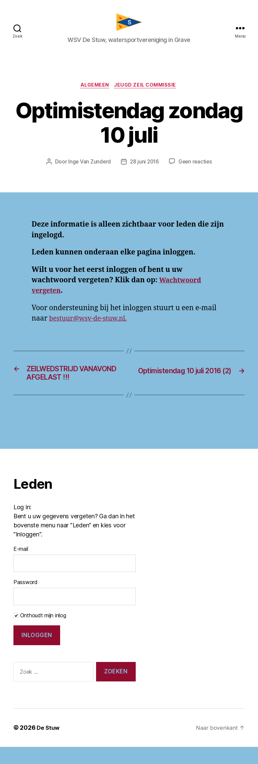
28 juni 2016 (144, 166)
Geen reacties (196, 166)
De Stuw (48, 745)
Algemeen (94, 90)
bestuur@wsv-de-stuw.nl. (91, 323)
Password (25, 599)
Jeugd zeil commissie (147, 90)
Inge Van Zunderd (88, 166)
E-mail (20, 566)
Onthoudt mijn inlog (39, 632)
